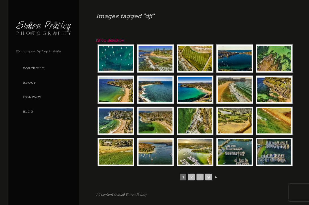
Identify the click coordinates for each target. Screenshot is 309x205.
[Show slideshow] (110, 40)
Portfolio (34, 68)
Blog (28, 112)
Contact (32, 97)
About (29, 83)
